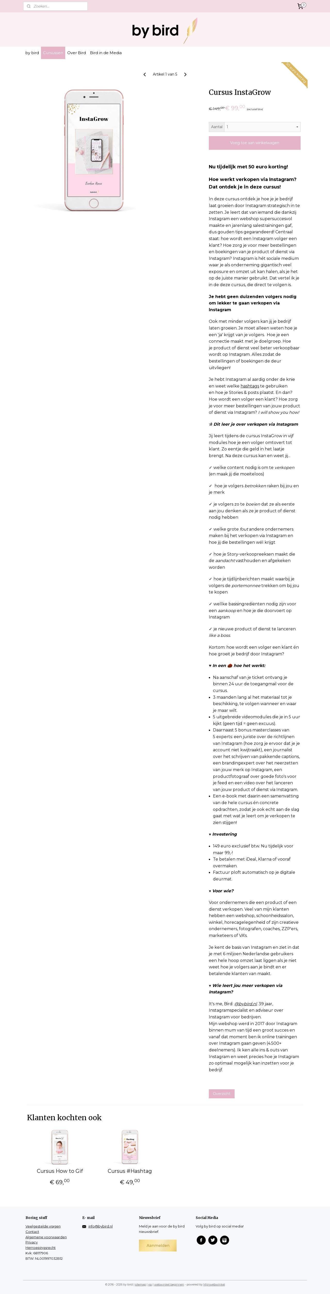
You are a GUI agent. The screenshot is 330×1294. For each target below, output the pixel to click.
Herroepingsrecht (41, 1248)
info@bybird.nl (100, 1226)
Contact (32, 1232)
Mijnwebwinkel (214, 1284)
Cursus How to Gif (60, 1171)
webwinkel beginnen (169, 1284)
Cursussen (53, 52)
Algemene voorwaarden (46, 1237)
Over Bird (76, 52)
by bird (32, 52)
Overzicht (221, 1093)
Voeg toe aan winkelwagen (254, 143)
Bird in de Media (106, 52)
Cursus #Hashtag (130, 1171)
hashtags (250, 386)
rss (150, 1284)
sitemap (140, 1284)
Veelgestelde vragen (43, 1226)
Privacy (32, 1242)
